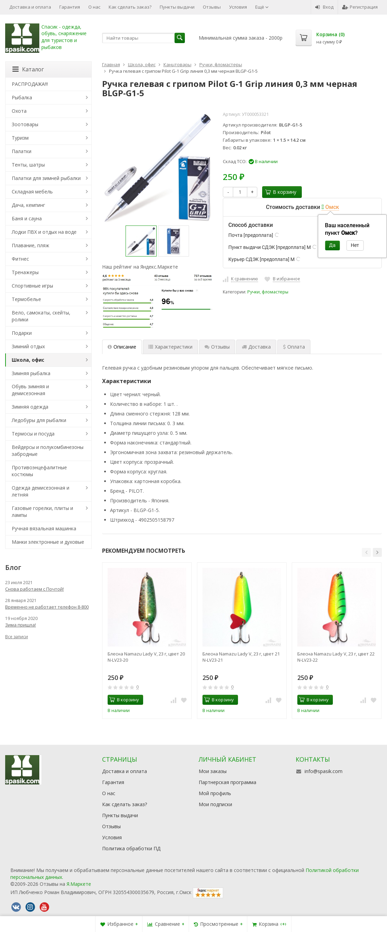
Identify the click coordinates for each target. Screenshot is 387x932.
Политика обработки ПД (131, 848)
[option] (141, 241)
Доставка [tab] (256, 346)
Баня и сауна (27, 218)
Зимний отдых (28, 346)
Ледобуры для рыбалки (39, 420)
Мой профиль (215, 793)
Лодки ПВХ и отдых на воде (44, 232)
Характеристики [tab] (170, 346)
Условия (238, 7)
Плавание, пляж (30, 245)
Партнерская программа (227, 782)
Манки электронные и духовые (48, 542)
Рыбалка (22, 97)
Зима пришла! (20, 625)
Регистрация (360, 7)
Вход (324, 7)
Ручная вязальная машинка (44, 528)
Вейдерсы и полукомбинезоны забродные (47, 450)
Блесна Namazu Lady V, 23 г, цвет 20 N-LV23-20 (146, 657)
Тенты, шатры (28, 164)
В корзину (280, 192)
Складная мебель (32, 191)
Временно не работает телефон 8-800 (47, 607)
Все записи (16, 637)
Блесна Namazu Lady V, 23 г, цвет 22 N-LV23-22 (336, 657)
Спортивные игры (32, 285)
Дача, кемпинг (28, 205)
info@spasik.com (324, 771)
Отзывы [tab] (217, 346)
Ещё (262, 7)
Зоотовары (25, 124)
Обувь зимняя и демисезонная (30, 390)
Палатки (21, 151)
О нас (94, 7)
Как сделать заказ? (130, 7)
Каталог (28, 69)
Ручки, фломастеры (267, 292)
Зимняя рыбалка (31, 373)
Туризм (20, 137)
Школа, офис (28, 360)
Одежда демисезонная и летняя (40, 491)
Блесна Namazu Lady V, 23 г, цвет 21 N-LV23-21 (241, 657)
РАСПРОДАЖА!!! (30, 84)
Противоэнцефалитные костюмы (39, 471)
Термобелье (26, 299)
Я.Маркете (79, 884)
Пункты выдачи (177, 7)
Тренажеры (25, 272)
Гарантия (69, 7)
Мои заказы (213, 771)
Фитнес (20, 258)
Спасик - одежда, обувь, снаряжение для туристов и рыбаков (64, 37)
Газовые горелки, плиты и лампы (42, 511)
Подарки (22, 333)
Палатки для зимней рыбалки (46, 178)
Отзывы (212, 7)
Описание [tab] (122, 346)
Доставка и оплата (30, 7)
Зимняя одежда (30, 406)
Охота (19, 111)
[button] (366, 552)
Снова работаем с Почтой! (34, 589)
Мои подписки (215, 804)
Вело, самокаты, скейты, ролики (41, 316)
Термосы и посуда (33, 433)
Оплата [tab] (294, 346)
